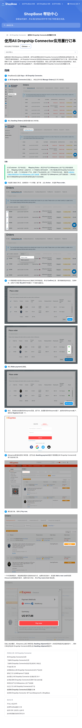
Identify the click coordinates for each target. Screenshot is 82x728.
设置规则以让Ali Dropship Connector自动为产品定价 (24, 670)
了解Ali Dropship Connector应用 (18, 660)
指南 (8, 70)
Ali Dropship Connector (18, 35)
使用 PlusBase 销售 (28, 4)
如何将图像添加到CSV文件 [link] (16, 713)
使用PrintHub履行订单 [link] (14, 707)
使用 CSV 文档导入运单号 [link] (15, 710)
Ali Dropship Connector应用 (16, 657)
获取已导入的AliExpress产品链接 (18, 673)
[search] (42, 25)
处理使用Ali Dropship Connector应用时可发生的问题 (24, 680)
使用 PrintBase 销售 (58, 4)
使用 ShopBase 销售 (43, 4)
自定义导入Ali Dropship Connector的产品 (21, 686)
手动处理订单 (11, 667)
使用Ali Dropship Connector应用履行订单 (21, 689)
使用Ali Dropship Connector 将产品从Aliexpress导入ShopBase (28, 693)
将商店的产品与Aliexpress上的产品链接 (20, 683)
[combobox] (39, 52)
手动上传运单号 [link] (12, 704)
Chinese (26, 46)
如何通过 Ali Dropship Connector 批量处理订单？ (23, 676)
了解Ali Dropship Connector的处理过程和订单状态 (24, 663)
